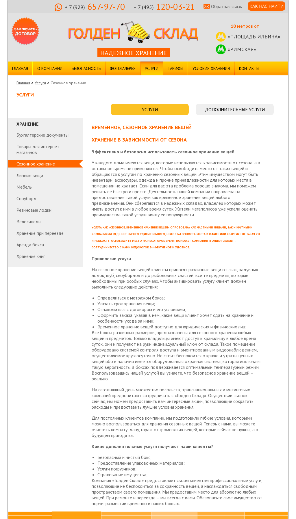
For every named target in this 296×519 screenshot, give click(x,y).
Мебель (24, 187)
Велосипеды (28, 221)
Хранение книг (30, 256)
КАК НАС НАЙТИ (266, 6)
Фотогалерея (123, 68)
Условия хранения (211, 68)
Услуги (151, 68)
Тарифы (175, 68)
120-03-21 (164, 7)
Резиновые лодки (33, 210)
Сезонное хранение (35, 164)
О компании (49, 68)
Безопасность (86, 68)
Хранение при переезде (40, 233)
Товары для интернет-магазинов (38, 149)
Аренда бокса (30, 245)
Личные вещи (29, 175)
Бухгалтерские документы (42, 135)
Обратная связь (226, 6)
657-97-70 (95, 7)
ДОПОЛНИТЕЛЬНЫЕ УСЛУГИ (235, 109)
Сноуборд (26, 198)
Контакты (249, 68)
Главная (20, 68)
